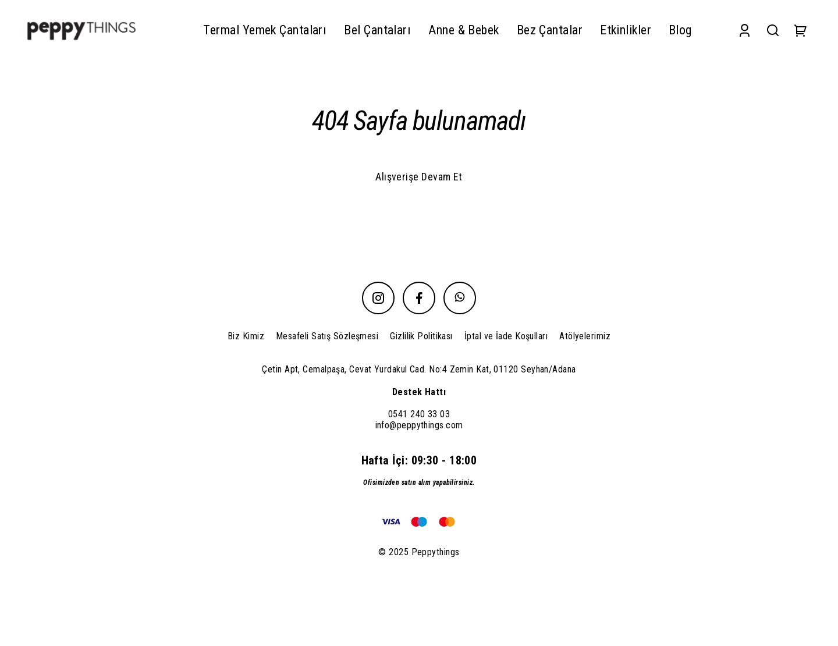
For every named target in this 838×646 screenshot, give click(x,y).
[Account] (744, 30)
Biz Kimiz (246, 336)
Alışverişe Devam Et (419, 177)
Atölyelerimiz (584, 336)
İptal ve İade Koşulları (506, 336)
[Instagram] (378, 298)
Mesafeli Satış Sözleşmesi (327, 336)
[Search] (773, 30)
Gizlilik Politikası (421, 336)
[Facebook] (419, 298)
